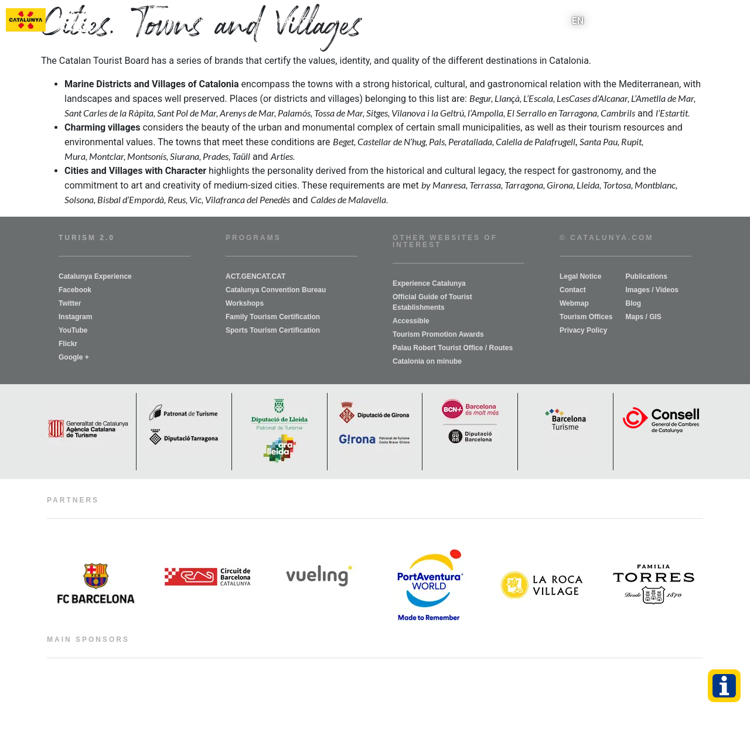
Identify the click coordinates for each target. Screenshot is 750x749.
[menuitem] (578, 21)
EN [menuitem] (578, 20)
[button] (734, 20)
